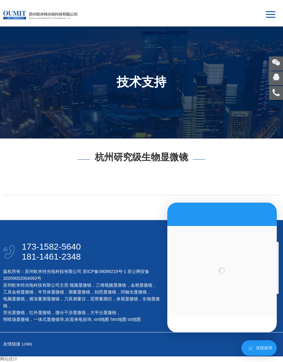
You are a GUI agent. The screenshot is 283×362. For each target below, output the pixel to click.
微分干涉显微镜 (70, 312)
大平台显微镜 (103, 312)
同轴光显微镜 (134, 291)
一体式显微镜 (47, 319)
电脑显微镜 (14, 298)
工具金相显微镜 (18, 291)
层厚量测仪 (101, 298)
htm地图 (118, 319)
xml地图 (101, 319)
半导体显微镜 (51, 291)
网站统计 (8, 358)
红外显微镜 (40, 312)
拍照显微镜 (105, 291)
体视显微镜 (127, 298)
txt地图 (134, 319)
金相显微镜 (141, 285)
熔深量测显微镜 (44, 298)
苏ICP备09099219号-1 (104, 271)
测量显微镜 (79, 291)
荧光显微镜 (14, 312)
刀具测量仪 (75, 298)
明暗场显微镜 (16, 319)
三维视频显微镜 (111, 285)
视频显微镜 (80, 285)
